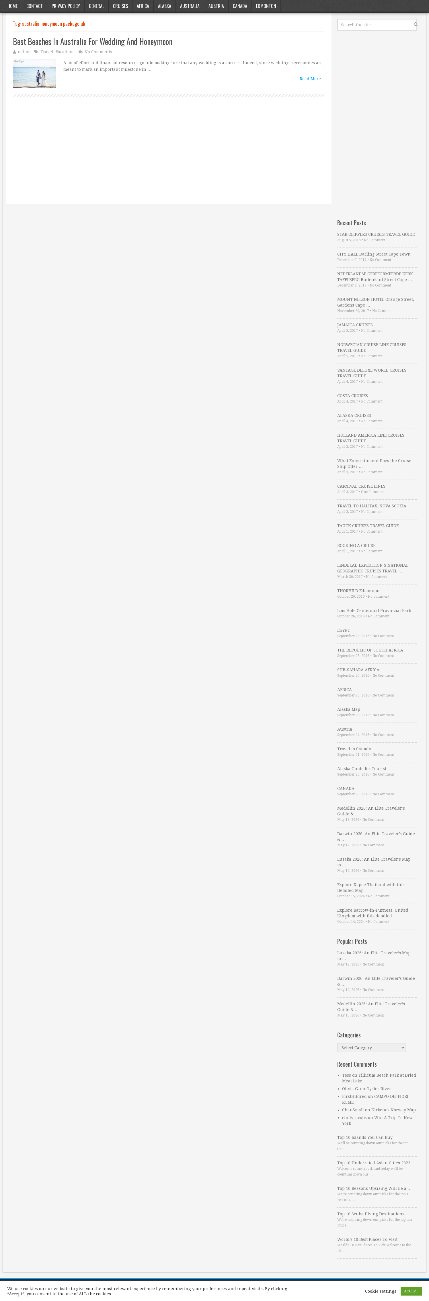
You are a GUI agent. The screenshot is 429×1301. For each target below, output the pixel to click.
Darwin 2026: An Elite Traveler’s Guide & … (376, 836)
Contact (34, 6)
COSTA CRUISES (352, 395)
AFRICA (344, 689)
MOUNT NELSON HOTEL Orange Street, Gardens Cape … (375, 302)
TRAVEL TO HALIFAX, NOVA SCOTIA (371, 506)
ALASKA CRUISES (354, 415)
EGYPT (343, 630)
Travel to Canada (354, 749)
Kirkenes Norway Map (393, 1110)
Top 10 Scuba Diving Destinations (370, 1214)
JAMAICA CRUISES (355, 325)
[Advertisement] (168, 157)
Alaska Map (348, 709)
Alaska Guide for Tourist (361, 768)
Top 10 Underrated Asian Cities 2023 (373, 1163)
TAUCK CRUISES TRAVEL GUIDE (368, 525)
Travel (46, 52)
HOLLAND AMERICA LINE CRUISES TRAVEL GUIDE (370, 438)
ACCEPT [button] (411, 1291)
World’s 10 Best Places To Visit (367, 1239)
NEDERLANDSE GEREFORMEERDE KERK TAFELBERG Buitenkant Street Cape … (375, 277)
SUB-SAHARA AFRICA (358, 670)
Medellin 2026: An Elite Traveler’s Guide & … (371, 811)
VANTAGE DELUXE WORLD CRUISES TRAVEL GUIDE (371, 373)
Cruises (120, 6)
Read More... (312, 78)
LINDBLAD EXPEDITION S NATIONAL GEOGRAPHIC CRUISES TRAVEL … (372, 568)
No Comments (98, 52)
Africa (143, 6)
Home (12, 6)
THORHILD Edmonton (358, 590)
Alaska (164, 6)
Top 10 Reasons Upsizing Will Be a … (374, 1188)
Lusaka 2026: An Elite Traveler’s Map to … (374, 862)
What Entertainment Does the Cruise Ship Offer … (374, 463)
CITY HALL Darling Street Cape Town (374, 254)
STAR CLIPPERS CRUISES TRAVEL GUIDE (376, 234)
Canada (240, 6)
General (96, 6)
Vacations (65, 52)
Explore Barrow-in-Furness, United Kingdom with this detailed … (372, 913)
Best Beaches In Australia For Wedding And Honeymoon (92, 41)
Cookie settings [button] (380, 1291)
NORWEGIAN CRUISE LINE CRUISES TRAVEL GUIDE (371, 347)
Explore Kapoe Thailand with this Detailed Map (371, 887)
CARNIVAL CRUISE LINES (361, 486)
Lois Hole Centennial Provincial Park (374, 610)
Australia (190, 6)
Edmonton (266, 6)
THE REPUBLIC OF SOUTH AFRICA (370, 650)
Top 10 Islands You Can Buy (365, 1137)
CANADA (345, 788)
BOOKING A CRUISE (356, 545)
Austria (216, 6)
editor (24, 52)
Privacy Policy (66, 6)
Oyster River (378, 1088)
